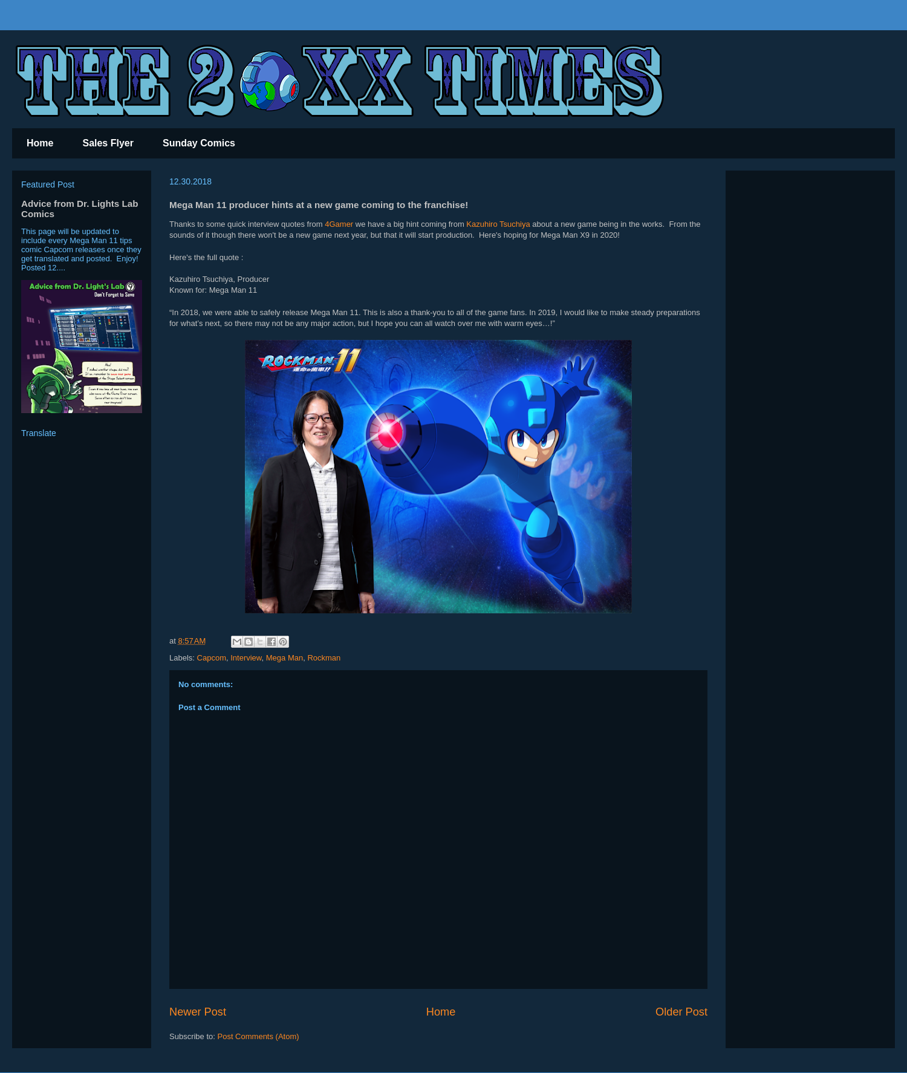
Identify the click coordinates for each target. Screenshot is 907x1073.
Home (40, 143)
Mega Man (284, 657)
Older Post (681, 1012)
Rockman (323, 657)
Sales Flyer (108, 143)
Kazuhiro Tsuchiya (498, 224)
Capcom (211, 657)
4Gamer (340, 224)
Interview (245, 657)
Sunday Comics (199, 143)
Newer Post (197, 1012)
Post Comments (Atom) (258, 1036)
